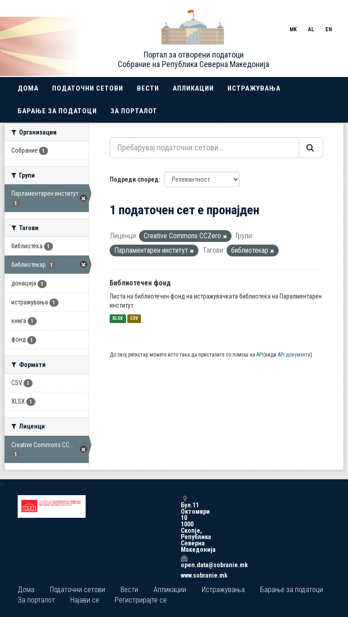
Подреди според (134, 179)
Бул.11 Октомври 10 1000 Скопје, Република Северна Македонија (184, 524)
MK (293, 29)
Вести (148, 88)
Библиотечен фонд (140, 283)
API (259, 355)
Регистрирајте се (141, 600)
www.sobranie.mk (184, 575)
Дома (28, 88)
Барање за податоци (57, 111)
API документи (294, 355)
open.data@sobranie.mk (184, 561)
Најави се (84, 600)
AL (311, 29)
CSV (134, 319)
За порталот (134, 111)
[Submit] (311, 147)
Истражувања (253, 88)
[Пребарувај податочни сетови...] (204, 147)
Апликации (193, 88)
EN (328, 29)
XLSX (117, 319)
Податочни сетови (87, 88)
